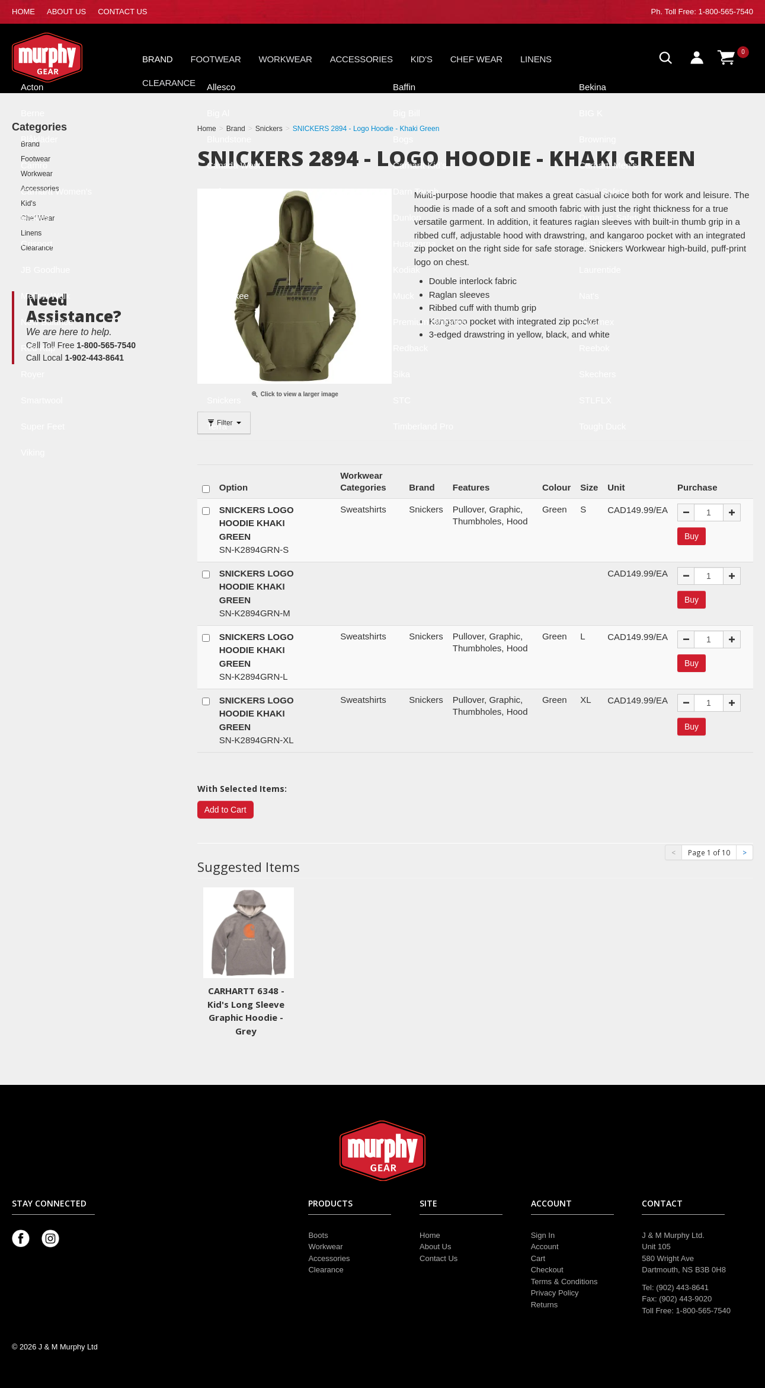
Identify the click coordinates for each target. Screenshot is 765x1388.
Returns (544, 1304)
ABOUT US (66, 11)
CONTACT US (122, 11)
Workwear (285, 59)
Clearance (169, 83)
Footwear (216, 59)
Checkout (547, 1269)
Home (430, 1235)
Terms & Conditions (564, 1281)
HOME (23, 11)
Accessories (361, 59)
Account (545, 1246)
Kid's (422, 59)
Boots (318, 1235)
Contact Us (438, 1258)
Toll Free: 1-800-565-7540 (708, 11)
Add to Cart (225, 809)
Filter (224, 423)
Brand (157, 59)
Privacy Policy (555, 1292)
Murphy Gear (62, 57)
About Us (435, 1246)
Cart (538, 1258)
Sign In (543, 1235)
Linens (536, 59)
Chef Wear (476, 59)
